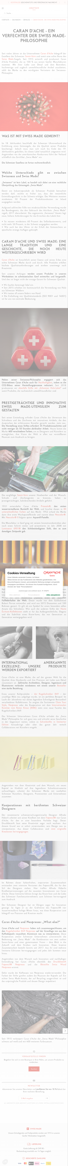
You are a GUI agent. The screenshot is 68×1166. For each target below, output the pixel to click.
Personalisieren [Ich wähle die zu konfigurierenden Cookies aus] (34, 595)
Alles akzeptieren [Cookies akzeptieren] (53, 595)
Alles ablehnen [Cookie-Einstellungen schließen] (14, 595)
